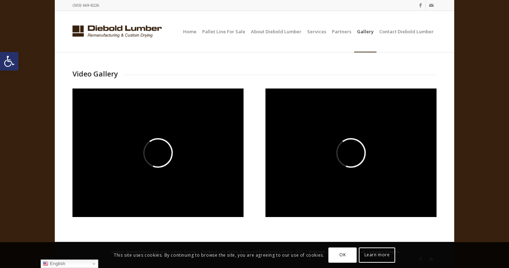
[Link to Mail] (431, 5)
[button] (9, 61)
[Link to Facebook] (420, 5)
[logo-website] (117, 31)
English (54, 264)
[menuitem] (189, 31)
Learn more (377, 255)
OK (342, 255)
